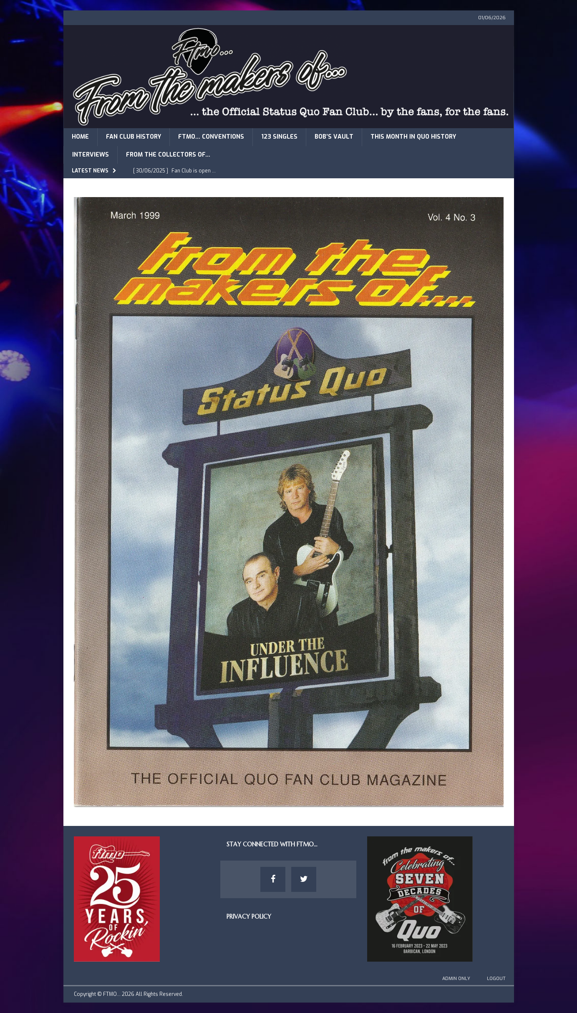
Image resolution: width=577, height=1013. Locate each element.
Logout (496, 978)
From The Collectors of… (168, 155)
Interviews (90, 155)
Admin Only (456, 978)
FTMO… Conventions (211, 137)
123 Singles (279, 137)
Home (80, 137)
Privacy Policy (249, 916)
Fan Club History (133, 137)
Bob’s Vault (334, 137)
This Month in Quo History (413, 137)
